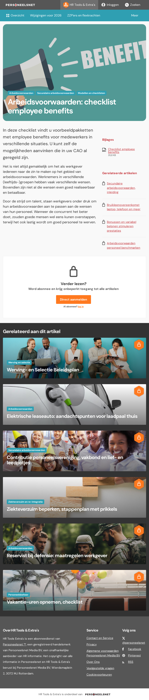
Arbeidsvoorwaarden (21, 93)
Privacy (92, 644)
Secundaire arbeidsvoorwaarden (55, 93)
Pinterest (134, 655)
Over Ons (93, 662)
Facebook (134, 649)
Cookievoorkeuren (99, 675)
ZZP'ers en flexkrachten (83, 15)
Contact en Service (100, 638)
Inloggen (110, 5)
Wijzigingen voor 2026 (46, 15)
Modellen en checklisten (91, 93)
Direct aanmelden (73, 299)
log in (81, 306)
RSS (130, 662)
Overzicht (15, 15)
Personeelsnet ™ (14, 644)
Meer (134, 15)
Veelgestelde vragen (100, 668)
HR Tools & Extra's (79, 5)
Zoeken (132, 5)
